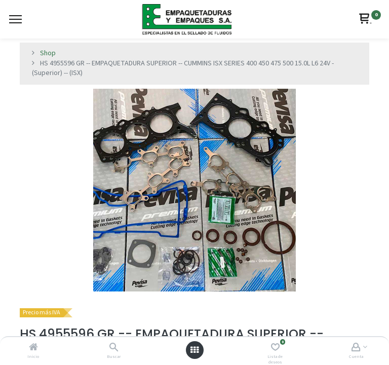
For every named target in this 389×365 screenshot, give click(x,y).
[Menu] (15, 19)
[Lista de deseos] (275, 348)
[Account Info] (356, 348)
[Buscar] (114, 348)
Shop (48, 53)
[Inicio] (33, 348)
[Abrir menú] (194, 350)
